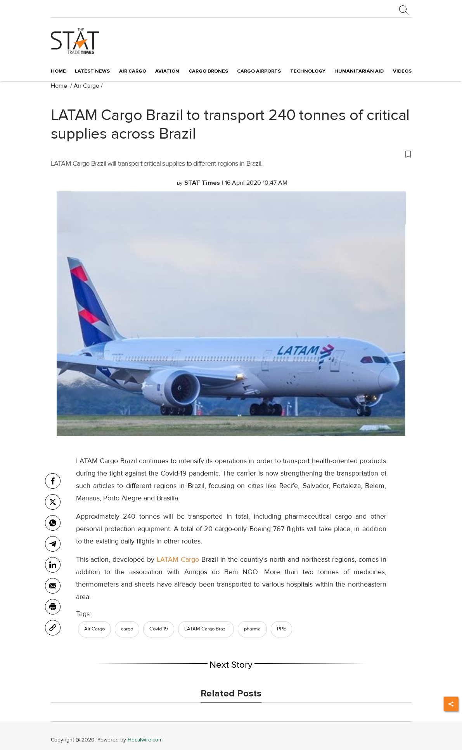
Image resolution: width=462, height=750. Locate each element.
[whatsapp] (53, 523)
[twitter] (53, 502)
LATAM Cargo (178, 559)
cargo (127, 629)
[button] (231, 153)
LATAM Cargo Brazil (206, 629)
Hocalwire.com (145, 739)
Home (58, 71)
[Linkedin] (53, 565)
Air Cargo (86, 86)
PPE (281, 629)
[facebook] (53, 481)
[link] (53, 627)
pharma (252, 629)
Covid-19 (158, 629)
